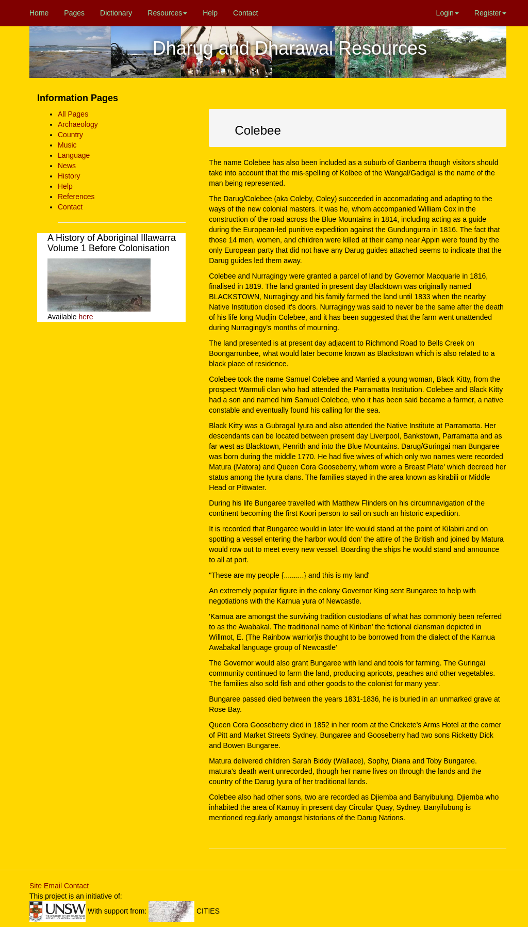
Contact (245, 13)
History (69, 176)
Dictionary (116, 13)
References (76, 196)
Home (38, 13)
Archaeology (78, 124)
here (85, 317)
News (67, 165)
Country (70, 135)
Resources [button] (167, 13)
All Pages (73, 114)
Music (67, 145)
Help (210, 13)
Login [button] (447, 13)
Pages (74, 13)
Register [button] (490, 13)
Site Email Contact (59, 886)
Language (74, 155)
